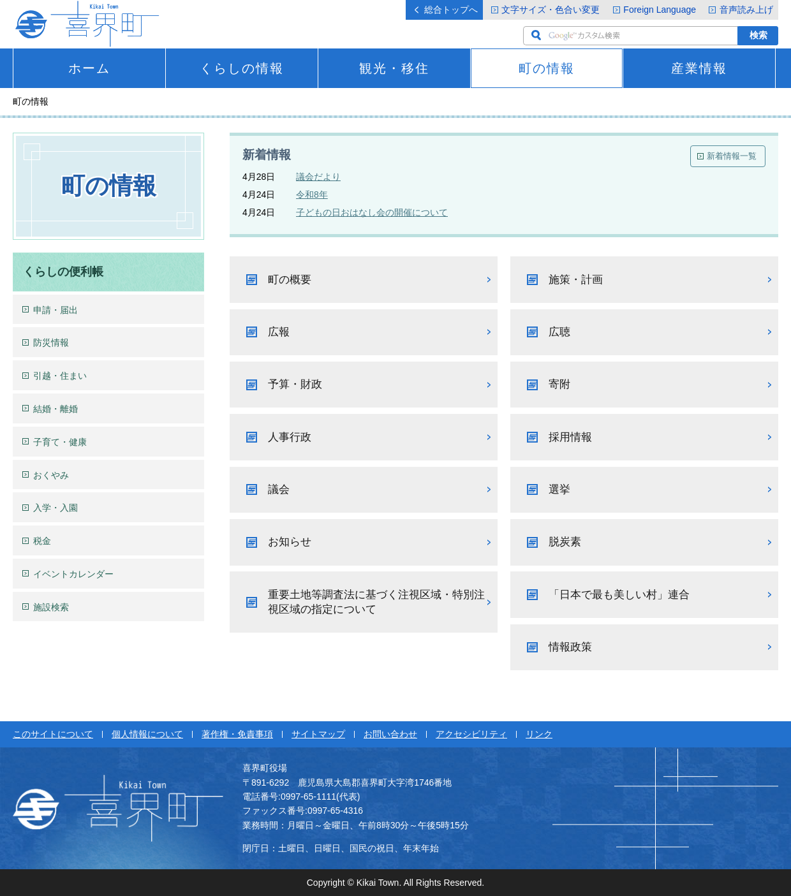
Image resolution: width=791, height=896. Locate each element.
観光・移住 (394, 68)
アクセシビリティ (471, 734)
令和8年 (312, 194)
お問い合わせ (390, 734)
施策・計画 (576, 280)
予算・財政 (295, 384)
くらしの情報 (242, 68)
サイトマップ (318, 734)
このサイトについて (53, 734)
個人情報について (147, 734)
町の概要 (289, 280)
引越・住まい (60, 376)
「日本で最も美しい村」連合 (619, 595)
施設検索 (51, 607)
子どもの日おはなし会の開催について (372, 212)
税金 (42, 541)
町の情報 (547, 68)
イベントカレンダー (73, 574)
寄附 (559, 384)
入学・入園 (55, 508)
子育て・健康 (60, 442)
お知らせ (289, 542)
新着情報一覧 (732, 156)
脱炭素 (565, 542)
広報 (279, 332)
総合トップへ (451, 9)
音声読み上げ (746, 9)
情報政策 (570, 647)
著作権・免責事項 (237, 734)
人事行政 (289, 437)
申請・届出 (55, 310)
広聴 (559, 332)
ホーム (89, 68)
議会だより (318, 177)
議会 (279, 489)
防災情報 (51, 342)
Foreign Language (659, 9)
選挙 (559, 489)
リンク (539, 734)
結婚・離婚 (55, 409)
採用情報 (570, 437)
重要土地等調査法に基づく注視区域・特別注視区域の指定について (376, 602)
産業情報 (699, 68)
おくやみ (51, 475)
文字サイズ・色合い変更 (550, 9)
